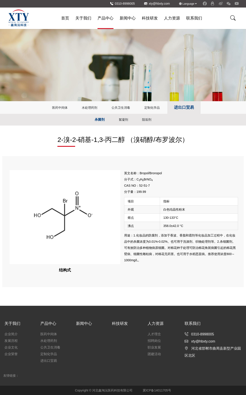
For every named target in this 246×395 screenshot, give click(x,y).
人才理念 (154, 334)
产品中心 (105, 18)
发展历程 (11, 341)
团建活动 (154, 354)
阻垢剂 (146, 119)
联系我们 (194, 18)
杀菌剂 (100, 119)
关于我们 (83, 18)
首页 (65, 18)
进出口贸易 (184, 107)
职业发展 (154, 347)
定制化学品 (152, 107)
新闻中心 (128, 18)
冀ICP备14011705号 (157, 390)
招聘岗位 (154, 341)
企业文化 (11, 347)
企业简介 (11, 334)
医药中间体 (60, 107)
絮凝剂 (123, 119)
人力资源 (172, 18)
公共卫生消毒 (120, 107)
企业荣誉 (11, 354)
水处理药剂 (89, 107)
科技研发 (150, 18)
